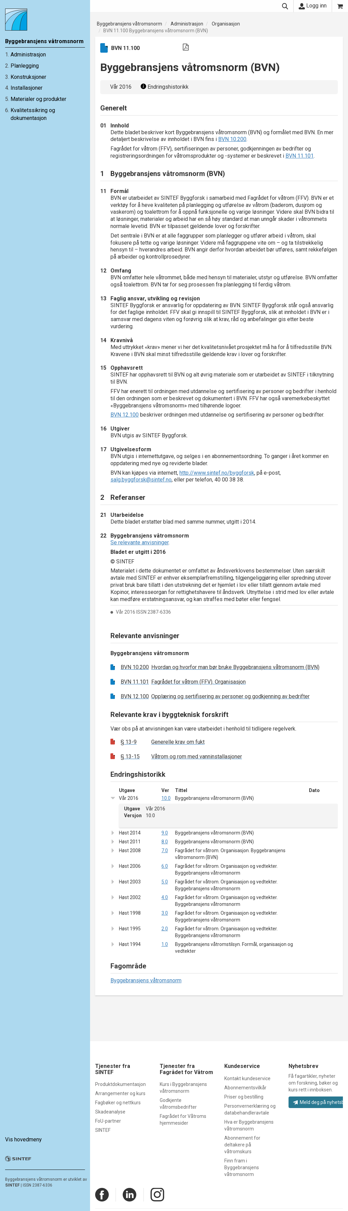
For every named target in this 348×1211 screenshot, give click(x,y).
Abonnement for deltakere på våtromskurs (242, 1144)
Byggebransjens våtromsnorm (129, 24)
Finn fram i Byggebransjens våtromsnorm (241, 1167)
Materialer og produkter (38, 99)
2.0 (164, 928)
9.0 (164, 833)
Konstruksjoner (28, 77)
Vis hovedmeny (23, 1136)
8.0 (164, 841)
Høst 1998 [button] (130, 913)
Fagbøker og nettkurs (118, 1102)
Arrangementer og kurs (120, 1093)
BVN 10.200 (232, 139)
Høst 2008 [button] (130, 850)
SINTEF (12, 1181)
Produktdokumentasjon (120, 1084)
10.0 (166, 798)
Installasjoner (26, 88)
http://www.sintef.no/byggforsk (216, 473)
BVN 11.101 (299, 156)
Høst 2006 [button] (130, 866)
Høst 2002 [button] (130, 897)
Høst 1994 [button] (130, 944)
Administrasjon (28, 54)
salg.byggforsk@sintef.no (141, 479)
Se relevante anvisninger (139, 542)
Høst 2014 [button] (130, 833)
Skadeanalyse (110, 1112)
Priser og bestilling (243, 1097)
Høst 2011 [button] (130, 841)
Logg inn (313, 5)
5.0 (164, 881)
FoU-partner (108, 1121)
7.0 (164, 850)
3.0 (164, 913)
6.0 (164, 866)
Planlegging (25, 66)
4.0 (164, 897)
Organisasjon (226, 24)
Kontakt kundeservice (247, 1078)
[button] (114, 797)
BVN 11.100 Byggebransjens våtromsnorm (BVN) (155, 30)
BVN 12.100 (124, 414)
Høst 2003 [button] (130, 881)
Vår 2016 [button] (128, 798)
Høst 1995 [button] (130, 928)
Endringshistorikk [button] (164, 87)
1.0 (164, 944)
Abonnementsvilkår (245, 1087)
